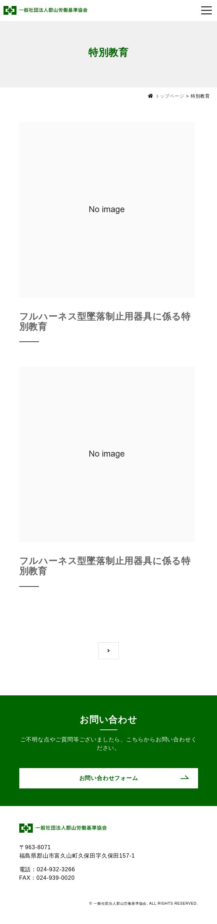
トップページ (169, 96)
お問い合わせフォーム (108, 778)
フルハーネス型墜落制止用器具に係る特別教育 (105, 321)
